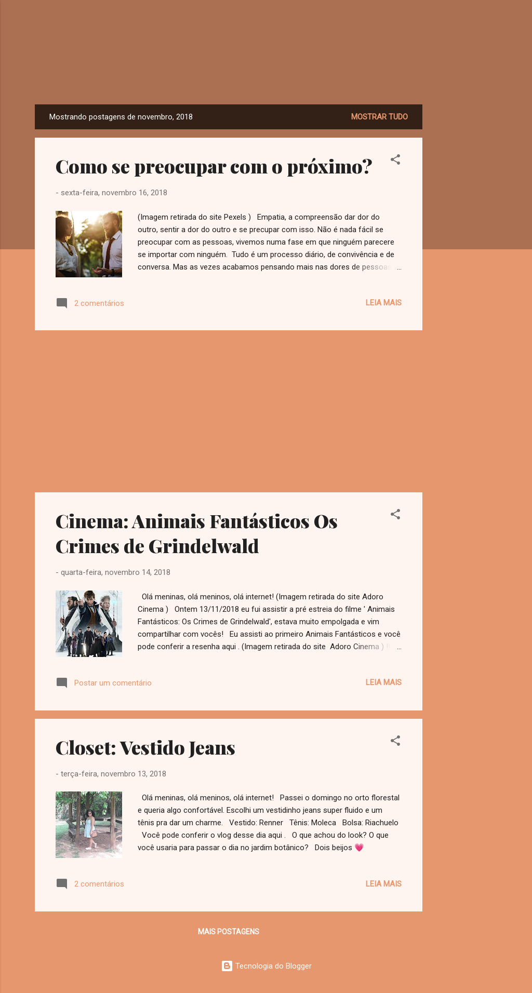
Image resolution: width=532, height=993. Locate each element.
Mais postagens (228, 932)
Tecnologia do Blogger (266, 966)
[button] (395, 161)
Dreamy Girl (266, 72)
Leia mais (384, 302)
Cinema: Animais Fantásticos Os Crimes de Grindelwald (197, 533)
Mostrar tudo (379, 117)
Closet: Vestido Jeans (145, 746)
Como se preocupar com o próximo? (214, 165)
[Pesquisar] (491, 28)
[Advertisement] (464, 260)
